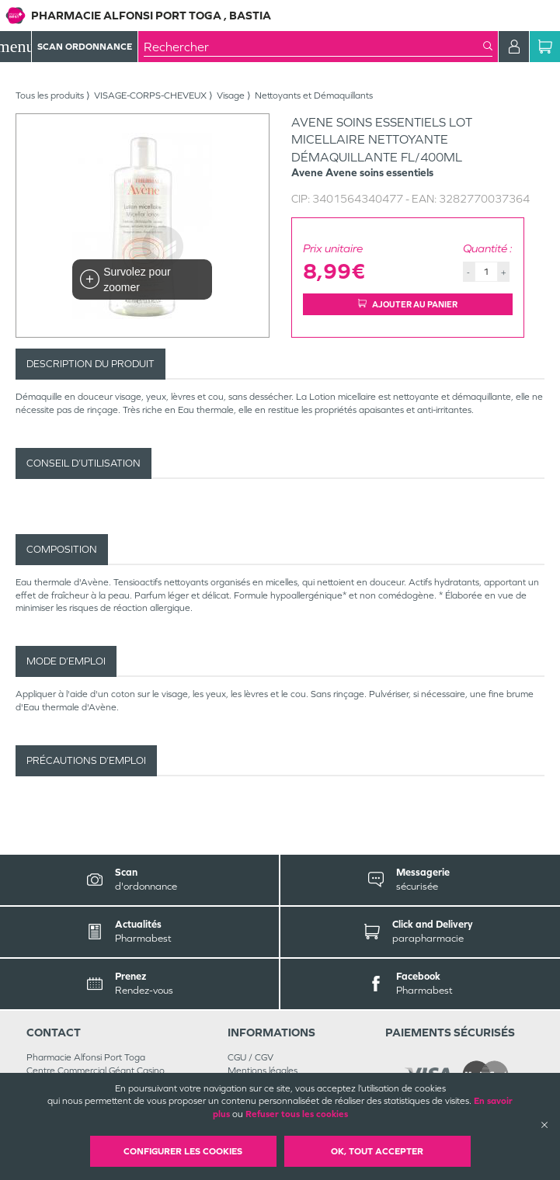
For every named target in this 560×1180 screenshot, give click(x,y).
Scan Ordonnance (84, 46)
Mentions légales (262, 1070)
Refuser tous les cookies (296, 1114)
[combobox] (313, 46)
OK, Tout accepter (377, 1151)
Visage (231, 95)
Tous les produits (50, 95)
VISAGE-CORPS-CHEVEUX (150, 95)
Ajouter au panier (407, 305)
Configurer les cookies (182, 1151)
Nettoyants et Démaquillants (314, 95)
